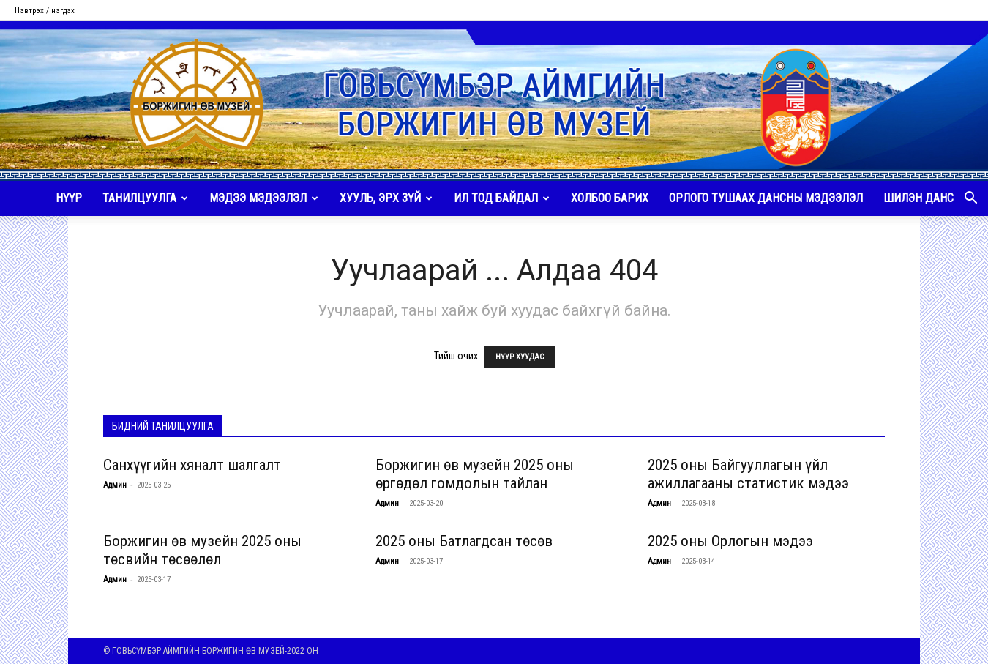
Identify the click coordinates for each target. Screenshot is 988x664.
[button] (970, 199)
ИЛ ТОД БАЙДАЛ (502, 198)
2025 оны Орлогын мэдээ (730, 541)
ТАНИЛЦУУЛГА (145, 198)
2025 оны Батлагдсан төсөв (464, 541)
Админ (115, 485)
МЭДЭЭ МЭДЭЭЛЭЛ (263, 198)
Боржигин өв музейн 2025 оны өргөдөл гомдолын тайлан (474, 474)
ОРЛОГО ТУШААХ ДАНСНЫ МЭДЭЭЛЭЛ (766, 198)
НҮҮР (69, 198)
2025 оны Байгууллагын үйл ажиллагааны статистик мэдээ (748, 474)
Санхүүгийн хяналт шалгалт (192, 465)
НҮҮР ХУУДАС (519, 357)
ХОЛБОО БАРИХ (609, 198)
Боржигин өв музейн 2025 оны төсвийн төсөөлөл (202, 550)
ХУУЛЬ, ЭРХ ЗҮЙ (386, 198)
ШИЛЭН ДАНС (918, 198)
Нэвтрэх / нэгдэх (45, 10)
